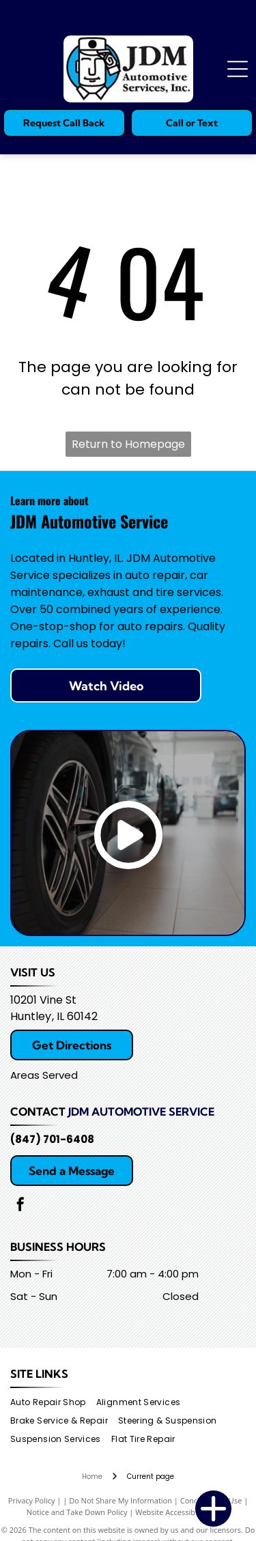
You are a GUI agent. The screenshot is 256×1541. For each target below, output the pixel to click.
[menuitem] (53, 1403)
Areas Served (44, 1075)
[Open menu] (237, 69)
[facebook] (20, 1206)
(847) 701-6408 (52, 1139)
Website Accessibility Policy (182, 1512)
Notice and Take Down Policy (77, 1512)
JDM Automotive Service (141, 1111)
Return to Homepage (128, 444)
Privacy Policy (31, 1500)
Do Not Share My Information (120, 1500)
